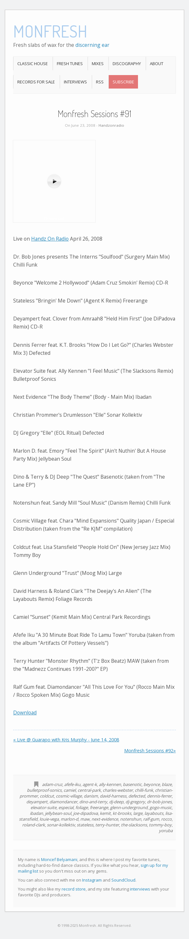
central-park (89, 790)
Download (25, 712)
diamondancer (63, 802)
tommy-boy (160, 825)
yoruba (166, 830)
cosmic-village (69, 796)
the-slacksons (134, 825)
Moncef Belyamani (59, 859)
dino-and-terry (93, 802)
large (137, 813)
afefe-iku (72, 784)
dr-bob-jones (159, 802)
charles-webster (118, 790)
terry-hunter (107, 825)
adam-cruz (52, 784)
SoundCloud (123, 880)
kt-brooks (122, 813)
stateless (85, 825)
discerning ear (92, 44)
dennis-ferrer (159, 796)
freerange (99, 807)
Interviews (75, 82)
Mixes (98, 63)
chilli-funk (144, 790)
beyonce (151, 784)
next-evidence (104, 819)
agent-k (89, 784)
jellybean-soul (58, 813)
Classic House (32, 63)
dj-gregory (135, 802)
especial (65, 807)
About (156, 63)
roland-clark (33, 825)
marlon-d (69, 819)
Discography (127, 63)
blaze (167, 784)
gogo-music (161, 807)
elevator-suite (43, 807)
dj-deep (116, 802)
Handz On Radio (50, 238)
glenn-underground (129, 807)
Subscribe (123, 82)
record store (74, 889)
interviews (140, 889)
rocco (166, 819)
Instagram (92, 880)
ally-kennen (110, 784)
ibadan (36, 813)
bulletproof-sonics (44, 790)
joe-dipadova (85, 813)
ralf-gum (151, 819)
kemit (105, 813)
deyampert (36, 802)
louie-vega (49, 819)
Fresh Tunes (70, 63)
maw (85, 819)
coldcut (47, 796)
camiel (70, 790)
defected (136, 796)
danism (91, 796)
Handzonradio (111, 125)
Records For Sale (36, 82)
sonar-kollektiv (61, 825)
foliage (81, 807)
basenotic (132, 784)
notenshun (130, 819)
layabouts (153, 813)
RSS (100, 82)
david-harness (113, 796)
